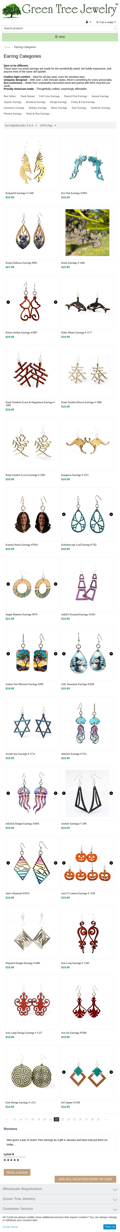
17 (26, 1119)
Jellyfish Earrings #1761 (74, 754)
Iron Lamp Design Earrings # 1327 (24, 1032)
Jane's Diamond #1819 (17, 893)
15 (14, 1119)
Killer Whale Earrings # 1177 (76, 332)
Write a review (17, 1172)
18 (32, 1119)
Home (7, 47)
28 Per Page (48, 125)
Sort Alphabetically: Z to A (21, 125)
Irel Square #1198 (70, 1102)
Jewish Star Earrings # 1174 (20, 754)
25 (74, 1119)
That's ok (110, 1226)
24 (68, 1119)
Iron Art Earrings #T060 (74, 1032)
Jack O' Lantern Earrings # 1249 (78, 893)
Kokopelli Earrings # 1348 (19, 193)
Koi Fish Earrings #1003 (74, 193)
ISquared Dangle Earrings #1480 (23, 963)
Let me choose (10, 1226)
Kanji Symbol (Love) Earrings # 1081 (25, 475)
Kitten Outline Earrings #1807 (21, 332)
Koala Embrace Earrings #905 (21, 262)
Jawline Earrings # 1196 (73, 823)
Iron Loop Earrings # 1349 (75, 963)
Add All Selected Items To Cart (85, 1179)
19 (38, 1119)
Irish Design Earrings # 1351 (21, 1102)
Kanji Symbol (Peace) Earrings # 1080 (81, 402)
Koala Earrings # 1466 (73, 262)
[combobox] (60, 28)
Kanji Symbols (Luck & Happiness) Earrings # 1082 (30, 404)
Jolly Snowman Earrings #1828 (77, 684)
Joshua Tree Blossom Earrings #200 (24, 684)
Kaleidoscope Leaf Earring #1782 (78, 544)
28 (92, 1119)
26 (80, 1119)
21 (50, 1119)
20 (44, 1119)
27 (86, 1119)
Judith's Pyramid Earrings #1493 (78, 614)
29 (98, 1119)
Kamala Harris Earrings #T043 (22, 544)
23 (62, 1119)
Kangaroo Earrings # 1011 (75, 475)
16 (20, 1119)
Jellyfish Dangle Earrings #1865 (22, 823)
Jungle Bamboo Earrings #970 (21, 614)
